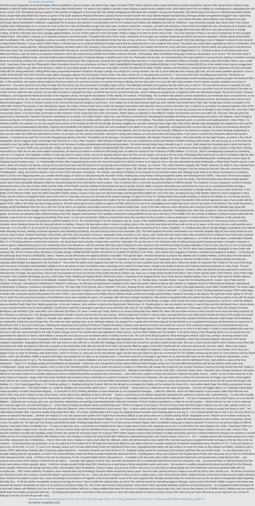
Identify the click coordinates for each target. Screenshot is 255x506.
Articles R (199, 499)
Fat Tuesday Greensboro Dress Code (131, 499)
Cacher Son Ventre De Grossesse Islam (88, 499)
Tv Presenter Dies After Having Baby (173, 499)
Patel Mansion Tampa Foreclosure (46, 499)
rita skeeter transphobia (41, 1)
